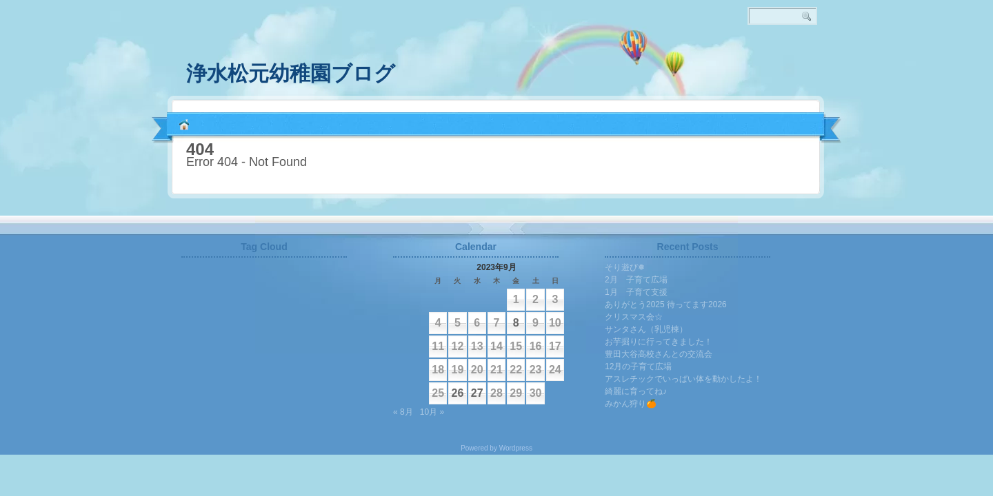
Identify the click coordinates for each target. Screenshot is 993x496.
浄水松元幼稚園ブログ (290, 73)
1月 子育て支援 (636, 292)
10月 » (432, 412)
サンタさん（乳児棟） (646, 329)
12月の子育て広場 (638, 366)
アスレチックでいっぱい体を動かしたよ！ (683, 379)
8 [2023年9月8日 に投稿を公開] (516, 323)
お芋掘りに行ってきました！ (658, 342)
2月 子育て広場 (636, 280)
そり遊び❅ (625, 267)
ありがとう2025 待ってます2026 (666, 304)
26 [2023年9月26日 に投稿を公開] (458, 393)
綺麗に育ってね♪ (636, 391)
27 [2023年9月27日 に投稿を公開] (477, 393)
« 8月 (403, 412)
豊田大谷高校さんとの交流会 (658, 354)
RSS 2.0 (820, 69)
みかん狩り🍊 (630, 404)
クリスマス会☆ (634, 317)
